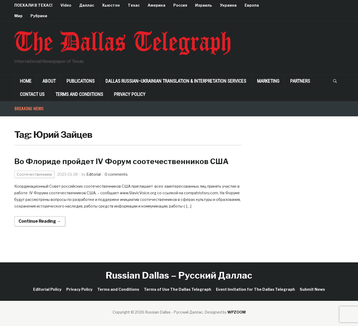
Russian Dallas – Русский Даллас (179, 275)
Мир (18, 16)
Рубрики (38, 16)
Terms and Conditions (79, 94)
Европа (252, 5)
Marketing (268, 81)
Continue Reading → (40, 221)
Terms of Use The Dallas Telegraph (177, 289)
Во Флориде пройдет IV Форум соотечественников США (121, 161)
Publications (81, 81)
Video (65, 5)
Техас (134, 5)
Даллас (86, 5)
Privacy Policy (129, 94)
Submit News (312, 289)
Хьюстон (111, 5)
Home (26, 81)
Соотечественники (34, 174)
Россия (180, 5)
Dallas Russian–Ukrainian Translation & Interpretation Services (175, 81)
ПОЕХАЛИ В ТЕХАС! (33, 5)
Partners (300, 81)
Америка (156, 5)
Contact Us (32, 94)
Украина (228, 5)
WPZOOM (236, 312)
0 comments (116, 174)
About (49, 81)
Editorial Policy (47, 289)
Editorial (93, 174)
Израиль (203, 5)
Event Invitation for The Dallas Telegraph (255, 289)
